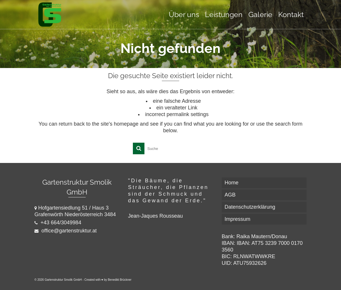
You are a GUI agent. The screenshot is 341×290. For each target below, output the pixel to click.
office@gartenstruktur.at (65, 231)
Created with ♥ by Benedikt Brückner (107, 279)
